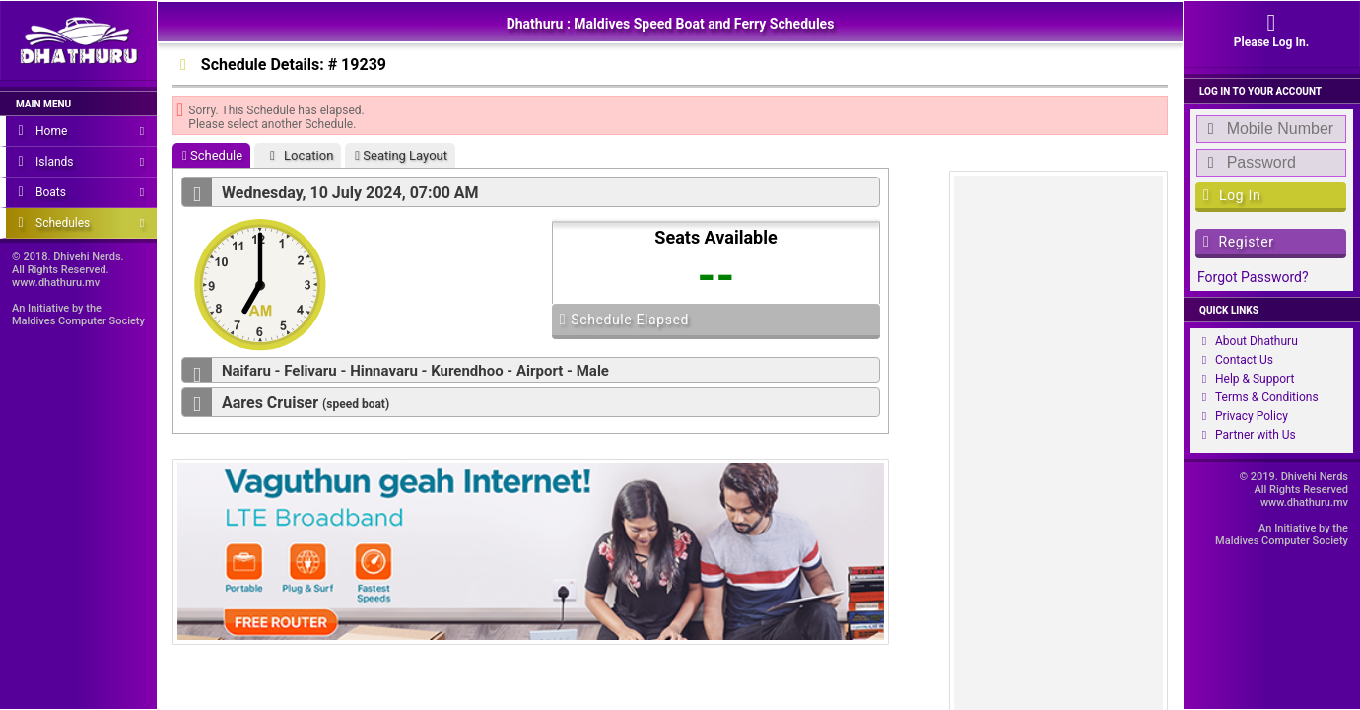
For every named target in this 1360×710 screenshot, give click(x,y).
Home (84, 131)
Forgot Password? (1253, 277)
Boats (84, 192)
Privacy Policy (1240, 416)
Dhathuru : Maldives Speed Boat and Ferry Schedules (671, 24)
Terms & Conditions (1256, 397)
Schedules (84, 223)
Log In (1231, 195)
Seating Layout (401, 155)
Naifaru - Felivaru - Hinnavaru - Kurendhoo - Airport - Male (415, 371)
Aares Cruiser (305, 402)
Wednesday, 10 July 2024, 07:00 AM (350, 192)
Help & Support (1243, 379)
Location (298, 155)
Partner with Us (1244, 435)
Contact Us (1233, 360)
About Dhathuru (1245, 341)
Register (1238, 241)
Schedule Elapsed (624, 319)
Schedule (212, 155)
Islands (84, 162)
